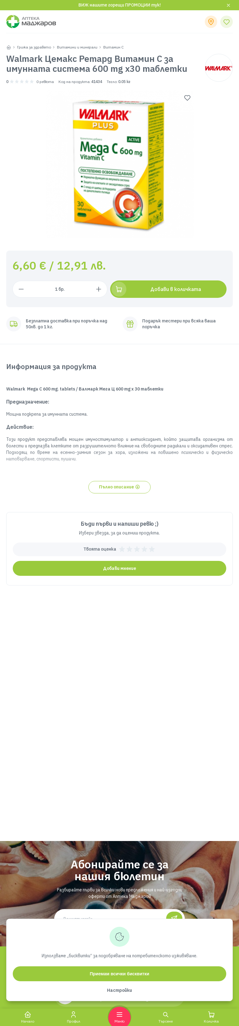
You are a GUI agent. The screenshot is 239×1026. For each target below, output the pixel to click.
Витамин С (113, 47)
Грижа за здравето (34, 47)
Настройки (119, 990)
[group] (120, 164)
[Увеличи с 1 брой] (109, 289)
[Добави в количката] (174, 289)
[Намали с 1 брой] (21, 289)
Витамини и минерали (77, 47)
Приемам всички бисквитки (119, 973)
